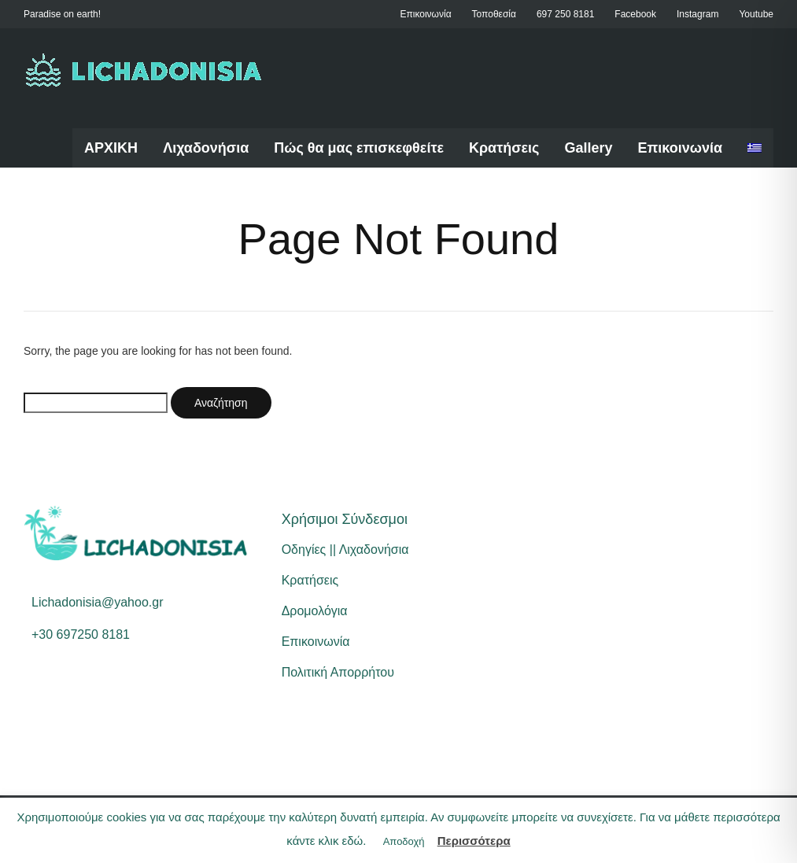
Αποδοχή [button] (404, 841)
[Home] (144, 70)
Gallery (588, 148)
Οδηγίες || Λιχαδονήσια (345, 549)
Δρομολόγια (315, 611)
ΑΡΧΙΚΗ (111, 148)
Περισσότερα (474, 840)
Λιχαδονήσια (206, 148)
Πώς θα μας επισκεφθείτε (359, 148)
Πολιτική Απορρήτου (338, 672)
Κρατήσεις (504, 148)
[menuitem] (754, 148)
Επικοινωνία (679, 148)
